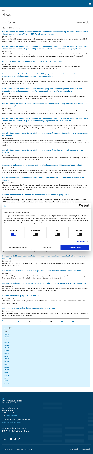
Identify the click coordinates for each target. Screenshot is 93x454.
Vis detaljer (81, 241)
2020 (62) (6, 350)
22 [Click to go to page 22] (62, 321)
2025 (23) (6, 337)
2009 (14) (6, 375)
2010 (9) (6, 372)
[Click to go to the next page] (88, 321)
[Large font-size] (84, 22)
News (3, 10)
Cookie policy (86, 449)
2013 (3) (6, 364)
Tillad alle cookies (75, 247)
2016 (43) (6, 361)
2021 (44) (6, 348)
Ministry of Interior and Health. (12, 422)
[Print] (87, 22)
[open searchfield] (86, 3)
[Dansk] (81, 4)
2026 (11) (6, 334)
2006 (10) (6, 383)
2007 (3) (6, 381)
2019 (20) (6, 353)
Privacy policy (74, 449)
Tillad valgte (46, 247)
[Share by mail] (13, 22)
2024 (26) (6, 340)
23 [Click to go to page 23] (73, 321)
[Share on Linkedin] (7, 22)
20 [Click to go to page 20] (40, 321)
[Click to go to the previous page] (5, 321)
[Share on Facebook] (3, 22)
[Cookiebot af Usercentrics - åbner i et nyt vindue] (80, 205)
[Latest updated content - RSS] (79, 22)
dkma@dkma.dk (11, 415)
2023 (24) (6, 342)
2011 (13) (6, 370)
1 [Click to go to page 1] (18, 321)
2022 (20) (6, 345)
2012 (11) (6, 367)
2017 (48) (6, 359)
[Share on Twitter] (10, 22)
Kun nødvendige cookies (18, 247)
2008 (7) (6, 378)
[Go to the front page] (10, 3)
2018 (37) (6, 356)
